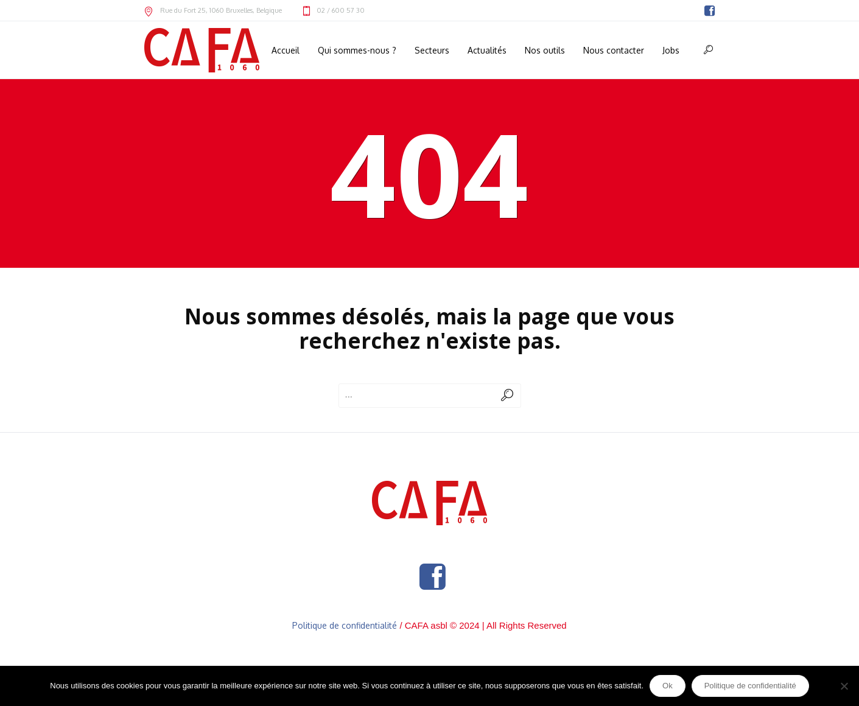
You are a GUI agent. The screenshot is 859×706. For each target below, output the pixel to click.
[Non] (844, 686)
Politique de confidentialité (344, 625)
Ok (667, 685)
